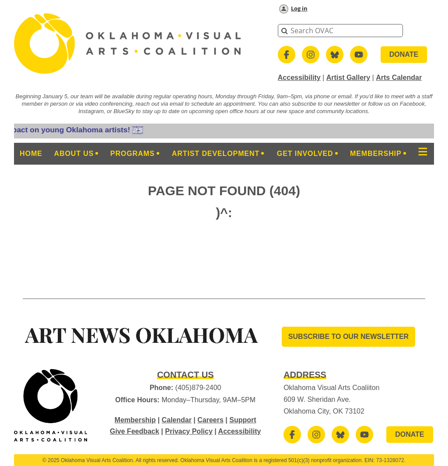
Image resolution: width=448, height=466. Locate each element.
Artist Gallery (348, 77)
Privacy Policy (189, 431)
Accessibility (299, 77)
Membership (135, 420)
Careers (210, 420)
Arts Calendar (399, 77)
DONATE (403, 54)
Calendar (176, 420)
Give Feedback (134, 431)
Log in (299, 8)
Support (242, 420)
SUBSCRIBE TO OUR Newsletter (348, 336)
